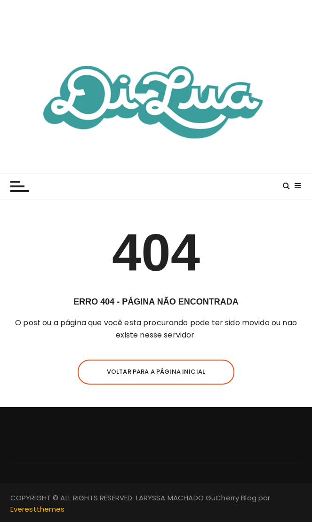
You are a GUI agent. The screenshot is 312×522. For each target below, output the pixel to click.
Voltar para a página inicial (156, 371)
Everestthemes (37, 509)
